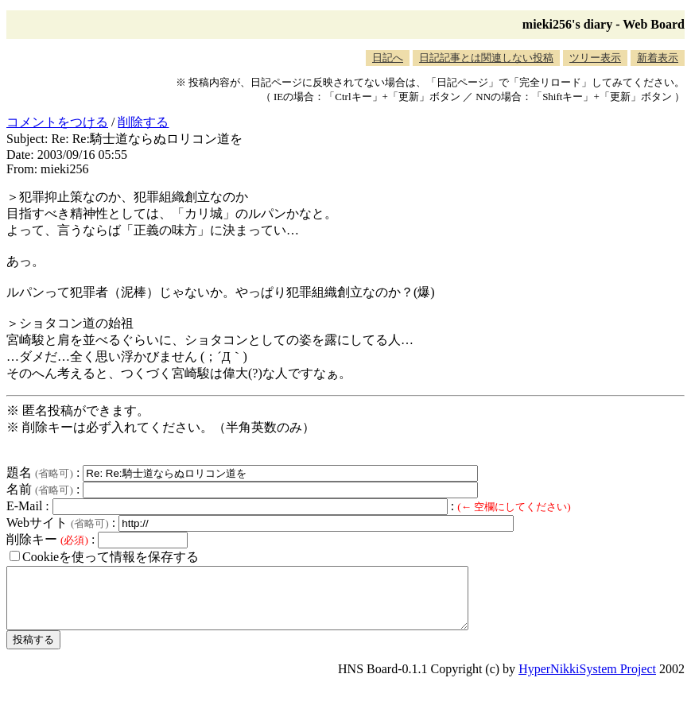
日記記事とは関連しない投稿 (486, 58)
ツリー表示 (595, 58)
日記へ (387, 58)
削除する (143, 122)
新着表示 (657, 58)
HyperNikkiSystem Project (587, 680)
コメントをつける (57, 122)
